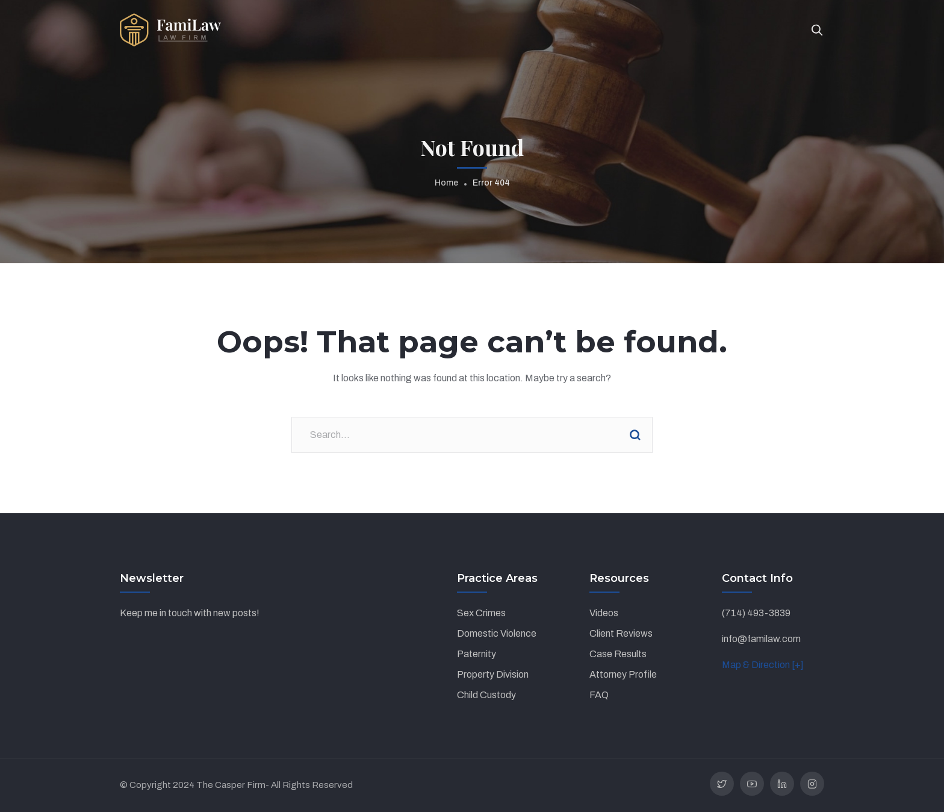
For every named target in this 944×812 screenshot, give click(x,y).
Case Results (618, 654)
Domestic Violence (496, 633)
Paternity (476, 654)
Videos (603, 613)
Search (634, 435)
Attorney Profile (623, 674)
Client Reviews (621, 633)
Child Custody (486, 695)
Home (446, 182)
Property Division (493, 674)
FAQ (599, 695)
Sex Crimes (481, 613)
